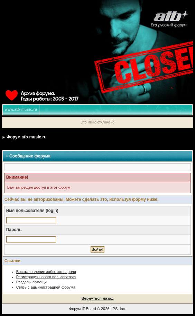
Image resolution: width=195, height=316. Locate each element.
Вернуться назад (98, 298)
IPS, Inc (118, 309)
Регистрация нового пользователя (46, 277)
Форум (75, 309)
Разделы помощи (31, 282)
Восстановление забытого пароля (46, 272)
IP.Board (89, 309)
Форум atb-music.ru (26, 137)
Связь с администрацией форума (45, 287)
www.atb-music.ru (21, 109)
